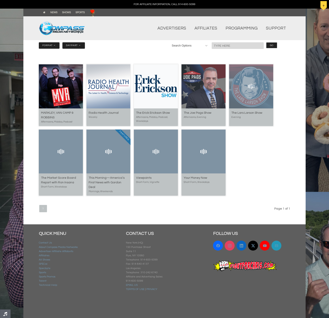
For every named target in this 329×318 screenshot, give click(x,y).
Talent (43, 280)
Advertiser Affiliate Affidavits (56, 251)
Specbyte (44, 268)
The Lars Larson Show (246, 112)
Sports (42, 272)
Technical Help (48, 285)
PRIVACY (151, 289)
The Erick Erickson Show (153, 112)
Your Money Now (195, 177)
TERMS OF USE (135, 289)
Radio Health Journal (104, 112)
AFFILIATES (205, 28)
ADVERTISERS (171, 28)
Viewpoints (143, 177)
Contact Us (45, 242)
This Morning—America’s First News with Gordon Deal (107, 182)
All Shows (44, 259)
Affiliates (44, 255)
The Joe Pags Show (197, 112)
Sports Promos (47, 276)
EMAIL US (132, 285)
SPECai (43, 263)
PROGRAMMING (242, 28)
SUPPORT (276, 28)
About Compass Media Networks (58, 247)
